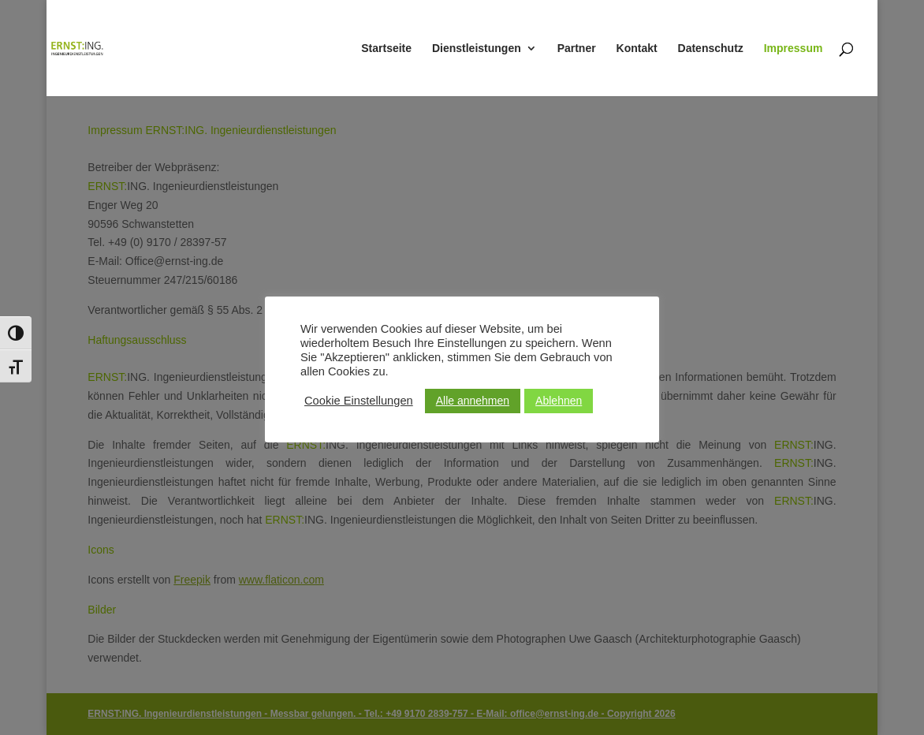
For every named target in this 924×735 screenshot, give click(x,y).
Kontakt (637, 48)
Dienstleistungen (476, 48)
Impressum (793, 48)
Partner (576, 48)
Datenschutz (710, 48)
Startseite (386, 48)
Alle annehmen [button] (472, 400)
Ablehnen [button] (558, 400)
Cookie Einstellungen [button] (358, 400)
